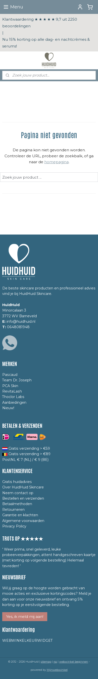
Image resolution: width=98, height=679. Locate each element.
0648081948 (18, 327)
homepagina (56, 162)
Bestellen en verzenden (23, 498)
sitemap (46, 661)
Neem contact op (17, 493)
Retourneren (13, 509)
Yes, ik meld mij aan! (24, 616)
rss (55, 661)
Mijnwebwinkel (57, 670)
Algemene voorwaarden (23, 521)
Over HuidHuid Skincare (23, 487)
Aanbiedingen (14, 402)
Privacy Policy (14, 526)
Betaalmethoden (17, 504)
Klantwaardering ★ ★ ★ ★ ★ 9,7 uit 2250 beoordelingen (39, 22)
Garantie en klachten (20, 515)
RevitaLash (12, 391)
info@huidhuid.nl (20, 321)
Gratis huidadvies (17, 481)
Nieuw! (8, 408)
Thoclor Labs (13, 397)
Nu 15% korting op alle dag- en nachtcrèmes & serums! (46, 42)
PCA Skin (10, 386)
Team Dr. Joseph (17, 380)
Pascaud (9, 374)
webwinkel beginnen (73, 661)
